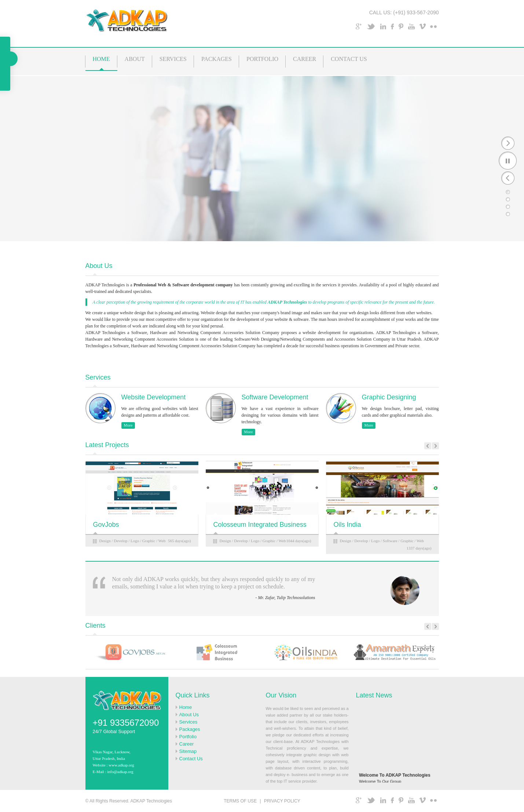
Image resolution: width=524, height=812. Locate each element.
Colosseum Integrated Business (260, 524)
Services (188, 722)
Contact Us (191, 758)
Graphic (148, 541)
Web (162, 541)
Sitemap (188, 751)
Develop (120, 541)
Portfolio (188, 736)
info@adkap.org (120, 771)
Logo (135, 541)
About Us (189, 714)
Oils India (347, 524)
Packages (189, 729)
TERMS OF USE (240, 801)
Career (186, 744)
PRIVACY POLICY (282, 801)
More (128, 425)
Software (390, 541)
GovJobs (106, 524)
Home (185, 707)
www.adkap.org (121, 765)
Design (105, 541)
